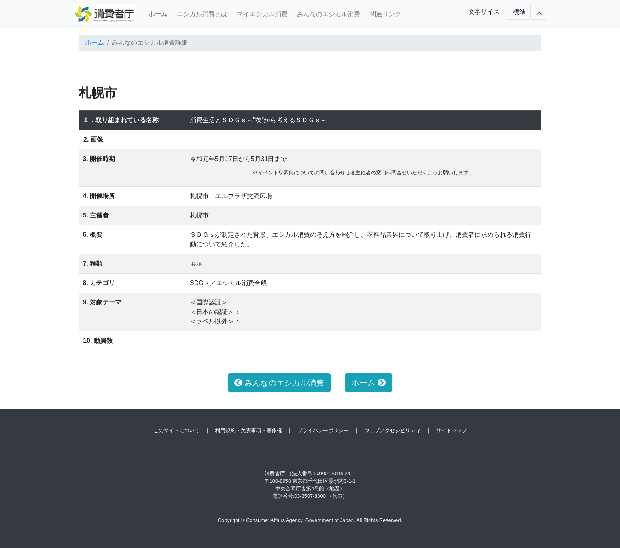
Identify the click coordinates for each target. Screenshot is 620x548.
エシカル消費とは (202, 14)
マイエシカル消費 (262, 14)
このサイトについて (176, 430)
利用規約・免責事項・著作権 (248, 430)
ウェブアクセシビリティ (392, 430)
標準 (519, 12)
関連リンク (385, 14)
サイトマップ (451, 430)
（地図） (334, 488)
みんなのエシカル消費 (328, 14)
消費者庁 (275, 473)
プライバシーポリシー (323, 430)
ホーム (94, 42)
